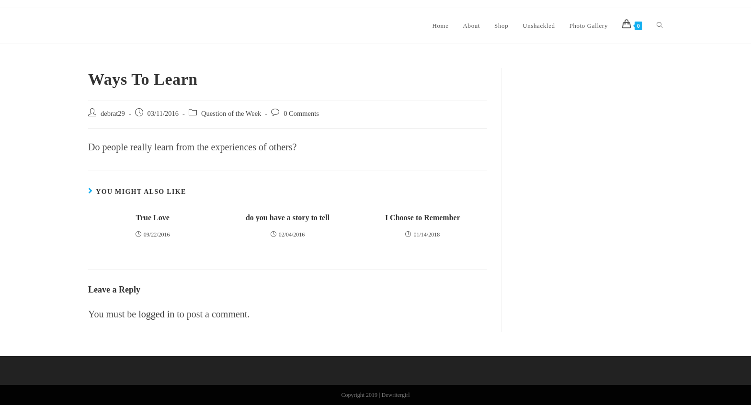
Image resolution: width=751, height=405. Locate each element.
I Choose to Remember (422, 218)
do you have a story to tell (288, 218)
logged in (156, 314)
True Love (152, 218)
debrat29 (113, 113)
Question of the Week (231, 113)
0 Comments (301, 113)
